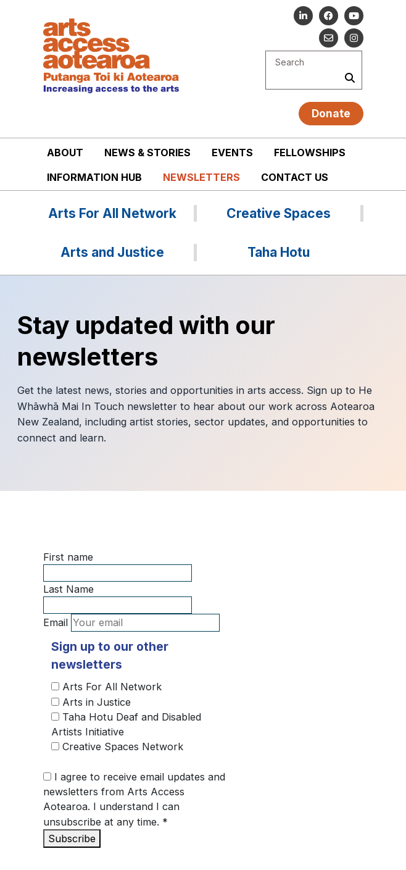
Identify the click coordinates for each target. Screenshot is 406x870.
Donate (331, 113)
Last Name (68, 589)
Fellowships (310, 152)
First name (68, 557)
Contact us (294, 177)
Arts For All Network (106, 686)
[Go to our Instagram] (353, 38)
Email (55, 622)
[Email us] (328, 38)
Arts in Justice (91, 702)
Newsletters (201, 177)
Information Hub (94, 177)
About (65, 152)
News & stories (147, 152)
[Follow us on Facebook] (328, 15)
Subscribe (72, 838)
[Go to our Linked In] (303, 15)
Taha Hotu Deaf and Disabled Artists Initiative (126, 724)
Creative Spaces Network (117, 746)
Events (232, 152)
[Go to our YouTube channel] (353, 15)
